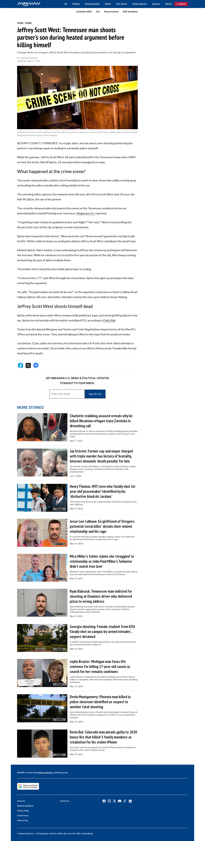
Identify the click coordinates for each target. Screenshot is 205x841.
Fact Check (121, 4)
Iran (98, 11)
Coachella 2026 (84, 11)
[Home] (29, 3)
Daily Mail (109, 320)
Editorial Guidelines (25, 806)
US (65, 4)
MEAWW (21, 773)
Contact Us (64, 801)
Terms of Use (22, 820)
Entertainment (92, 4)
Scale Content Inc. (45, 773)
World (108, 4)
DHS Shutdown (130, 11)
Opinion (156, 4)
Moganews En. (85, 213)
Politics (76, 4)
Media (168, 4)
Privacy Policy (23, 811)
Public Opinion (139, 4)
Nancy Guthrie (111, 11)
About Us (21, 801)
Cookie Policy (23, 816)
